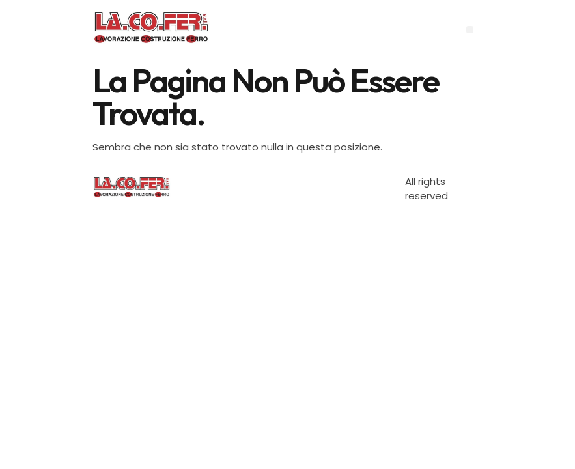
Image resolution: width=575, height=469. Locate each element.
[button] (469, 29)
